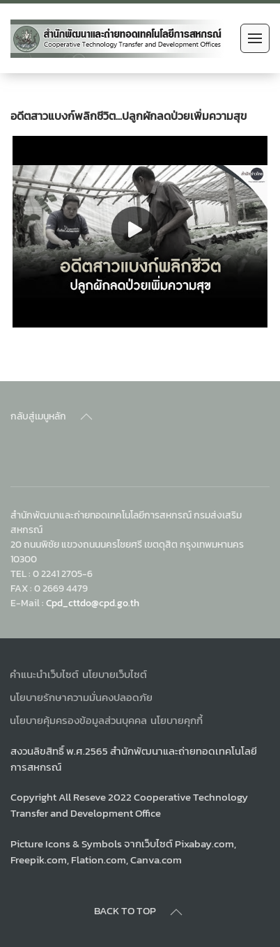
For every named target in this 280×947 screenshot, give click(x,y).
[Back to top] (86, 417)
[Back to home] (117, 38)
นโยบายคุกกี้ (176, 720)
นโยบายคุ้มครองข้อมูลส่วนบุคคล (78, 720)
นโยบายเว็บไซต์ (114, 674)
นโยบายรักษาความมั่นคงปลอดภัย (81, 697)
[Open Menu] (255, 38)
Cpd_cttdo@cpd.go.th (92, 603)
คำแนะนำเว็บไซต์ (44, 674)
